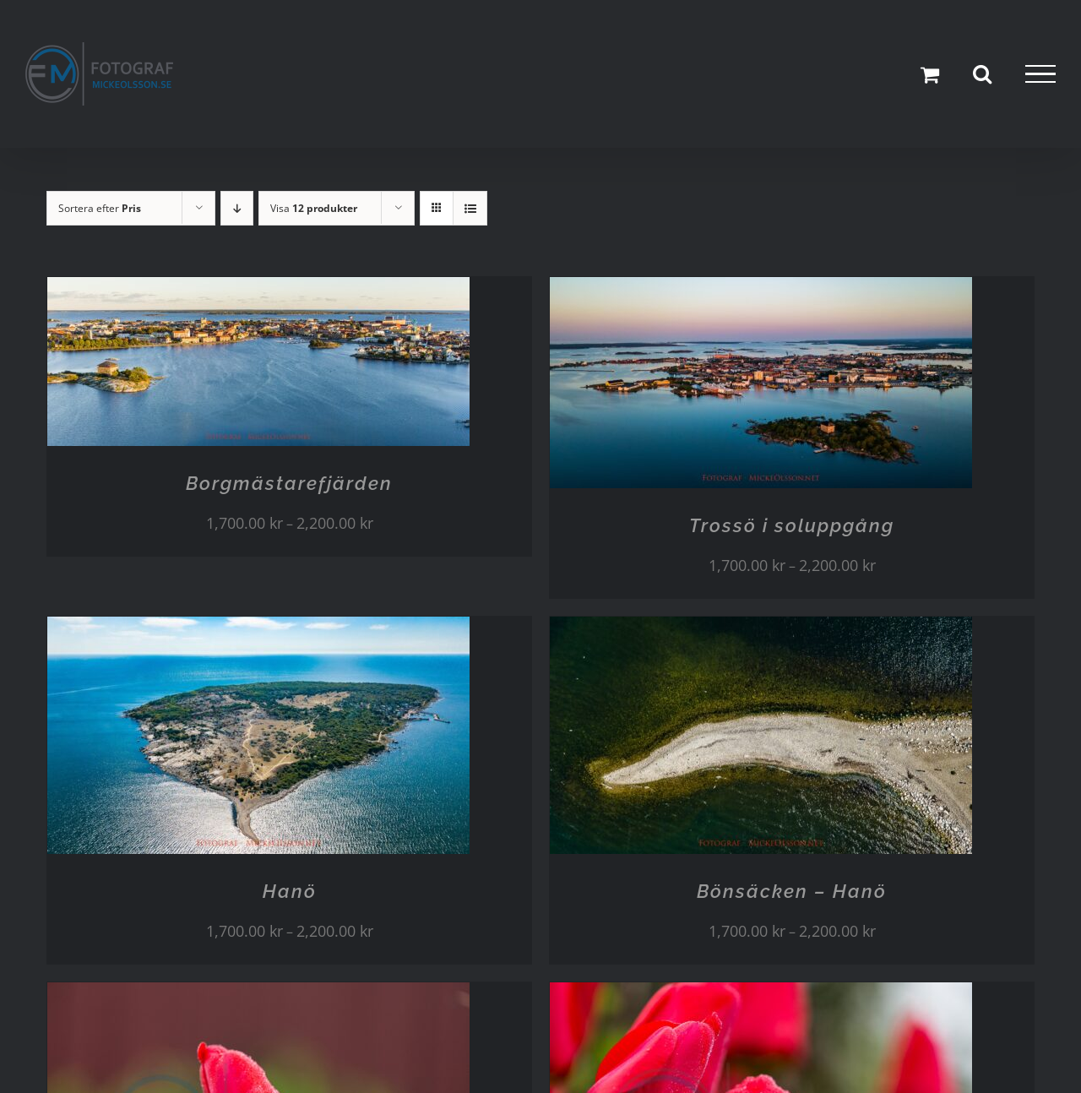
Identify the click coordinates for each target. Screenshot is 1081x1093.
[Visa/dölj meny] (1040, 74)
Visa (313, 208)
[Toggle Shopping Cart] (930, 74)
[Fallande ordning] (236, 208)
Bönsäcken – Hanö (792, 891)
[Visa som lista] (470, 208)
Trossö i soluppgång (791, 525)
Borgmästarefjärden (289, 483)
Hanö (290, 891)
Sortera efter (99, 208)
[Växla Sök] (982, 73)
